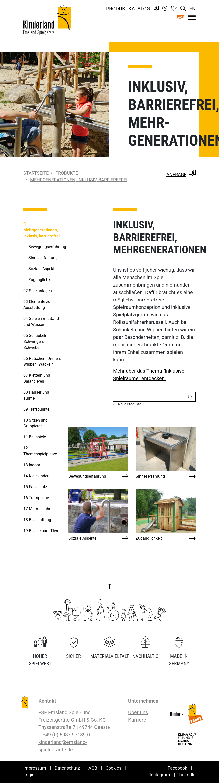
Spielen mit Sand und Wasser (41, 321)
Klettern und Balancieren (36, 378)
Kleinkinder (35, 476)
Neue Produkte (129, 404)
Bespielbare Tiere (41, 530)
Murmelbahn (37, 508)
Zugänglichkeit (149, 538)
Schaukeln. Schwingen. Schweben (35, 341)
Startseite (36, 173)
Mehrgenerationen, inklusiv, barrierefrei (78, 179)
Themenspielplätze (40, 451)
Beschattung (37, 519)
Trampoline (36, 497)
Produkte (66, 173)
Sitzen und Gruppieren (35, 423)
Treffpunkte (36, 409)
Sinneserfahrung (150, 476)
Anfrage (181, 174)
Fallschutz (35, 486)
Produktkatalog (128, 9)
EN (192, 9)
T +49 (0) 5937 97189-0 (64, 735)
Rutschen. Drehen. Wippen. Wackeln (42, 361)
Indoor (31, 465)
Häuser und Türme (36, 395)
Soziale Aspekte (82, 538)
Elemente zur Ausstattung (37, 304)
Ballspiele (34, 437)
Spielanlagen (37, 290)
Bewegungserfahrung (87, 476)
